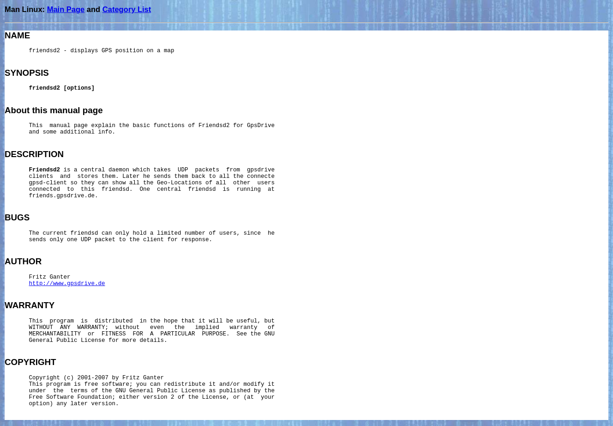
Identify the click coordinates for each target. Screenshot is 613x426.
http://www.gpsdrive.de (67, 283)
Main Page (66, 9)
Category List (126, 9)
